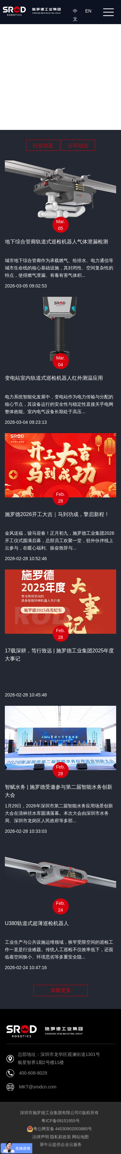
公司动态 (78, 145)
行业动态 (43, 145)
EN (89, 11)
